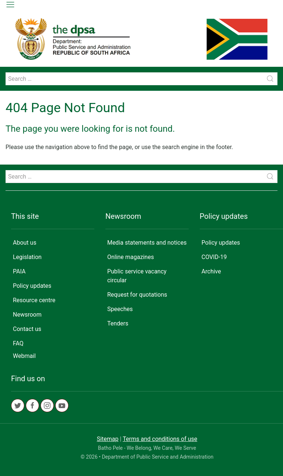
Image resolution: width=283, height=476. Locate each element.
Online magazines (130, 257)
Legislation (27, 257)
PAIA (19, 271)
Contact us (27, 328)
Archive (211, 271)
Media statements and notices (147, 242)
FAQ (18, 343)
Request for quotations (137, 294)
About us (24, 242)
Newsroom (27, 314)
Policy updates (32, 285)
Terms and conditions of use (160, 438)
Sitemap (108, 438)
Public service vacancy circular (137, 276)
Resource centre (34, 300)
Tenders (117, 323)
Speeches (120, 309)
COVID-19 (214, 257)
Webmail (24, 355)
